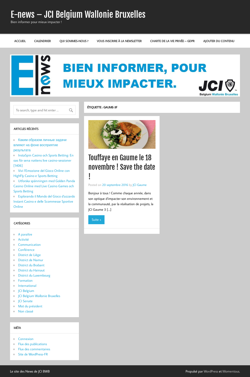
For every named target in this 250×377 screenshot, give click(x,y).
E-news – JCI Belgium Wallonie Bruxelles (78, 14)
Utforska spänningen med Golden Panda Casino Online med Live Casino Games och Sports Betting (44, 186)
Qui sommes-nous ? (74, 41)
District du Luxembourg (34, 275)
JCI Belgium (26, 291)
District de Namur (30, 260)
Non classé (25, 311)
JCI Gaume (140, 185)
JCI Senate (25, 301)
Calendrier (42, 41)
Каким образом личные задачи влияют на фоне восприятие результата (40, 145)
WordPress (211, 371)
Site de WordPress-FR (33, 354)
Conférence (26, 249)
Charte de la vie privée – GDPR (172, 41)
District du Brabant (31, 265)
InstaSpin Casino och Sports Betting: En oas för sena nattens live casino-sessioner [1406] (43, 160)
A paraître (25, 234)
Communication (29, 244)
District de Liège (29, 255)
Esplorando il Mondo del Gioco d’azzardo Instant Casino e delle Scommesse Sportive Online (44, 201)
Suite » (96, 219)
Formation (25, 280)
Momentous (230, 371)
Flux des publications (32, 344)
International (27, 285)
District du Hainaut (31, 270)
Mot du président (30, 306)
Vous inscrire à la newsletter (119, 41)
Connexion (25, 339)
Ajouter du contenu (218, 41)
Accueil (20, 41)
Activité (23, 239)
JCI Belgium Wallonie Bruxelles (39, 296)
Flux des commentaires (34, 349)
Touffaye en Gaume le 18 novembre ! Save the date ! (121, 167)
